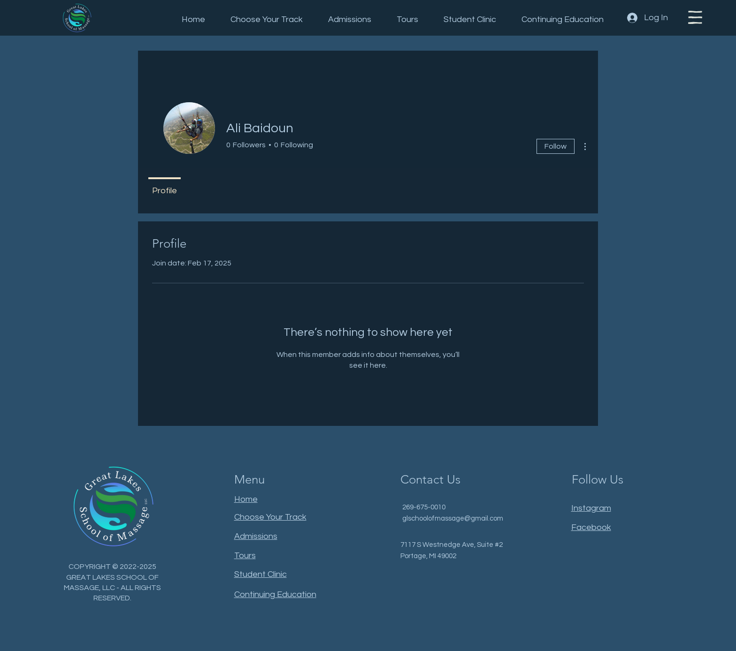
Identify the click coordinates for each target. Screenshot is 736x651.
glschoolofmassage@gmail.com (452, 518)
